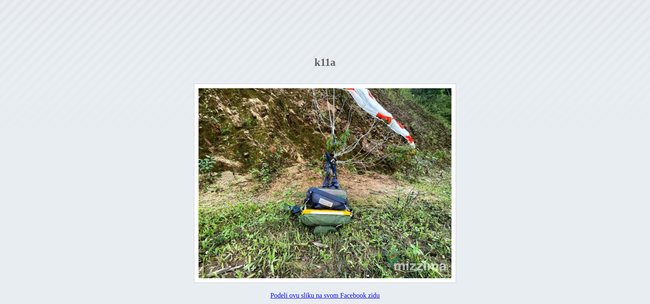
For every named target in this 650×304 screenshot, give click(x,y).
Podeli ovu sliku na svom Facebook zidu (325, 295)
